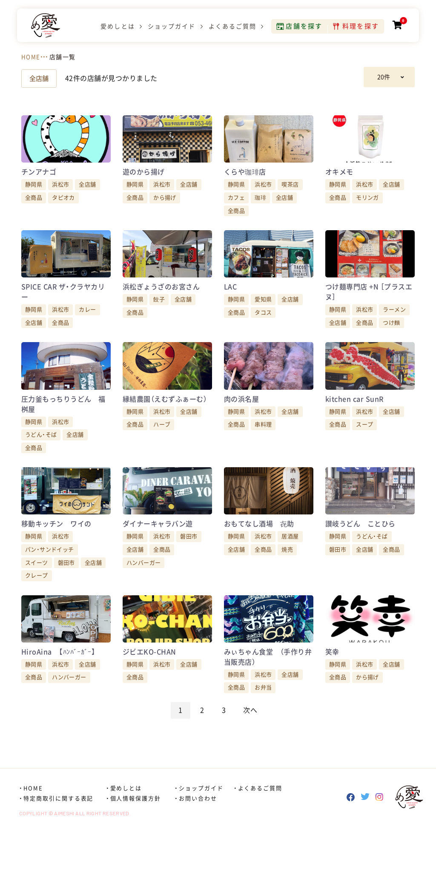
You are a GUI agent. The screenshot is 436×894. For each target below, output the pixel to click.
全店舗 (39, 78)
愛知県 (263, 326)
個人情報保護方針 (135, 865)
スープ (364, 464)
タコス (263, 339)
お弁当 (263, 754)
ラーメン (394, 336)
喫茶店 (289, 197)
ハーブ (161, 464)
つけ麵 (391, 349)
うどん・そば (41, 474)
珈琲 (260, 211)
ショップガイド (170, 28)
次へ (250, 776)
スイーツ (36, 616)
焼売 (287, 603)
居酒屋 (289, 589)
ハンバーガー (143, 616)
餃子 (159, 326)
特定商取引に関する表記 (58, 865)
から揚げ (164, 211)
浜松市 (60, 197)
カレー (87, 336)
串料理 (263, 464)
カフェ (236, 211)
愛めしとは (116, 28)
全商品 (33, 211)
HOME (30, 57)
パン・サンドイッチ (49, 603)
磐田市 (66, 616)
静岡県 (33, 197)
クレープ (36, 628)
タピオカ (63, 211)
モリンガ (367, 211)
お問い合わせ (198, 865)
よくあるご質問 (231, 28)
